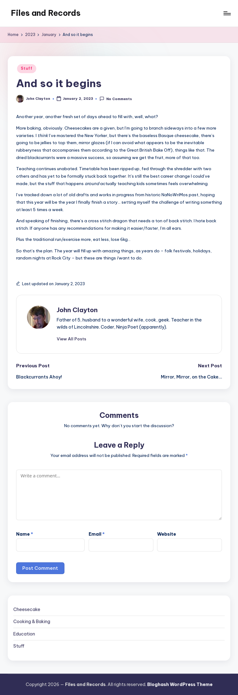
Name (24, 534)
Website (166, 534)
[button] (71, 339)
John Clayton (77, 310)
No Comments (115, 98)
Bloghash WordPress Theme (180, 684)
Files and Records (46, 13)
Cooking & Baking (31, 621)
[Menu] (226, 13)
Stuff (27, 68)
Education (24, 634)
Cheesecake (26, 609)
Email (97, 534)
